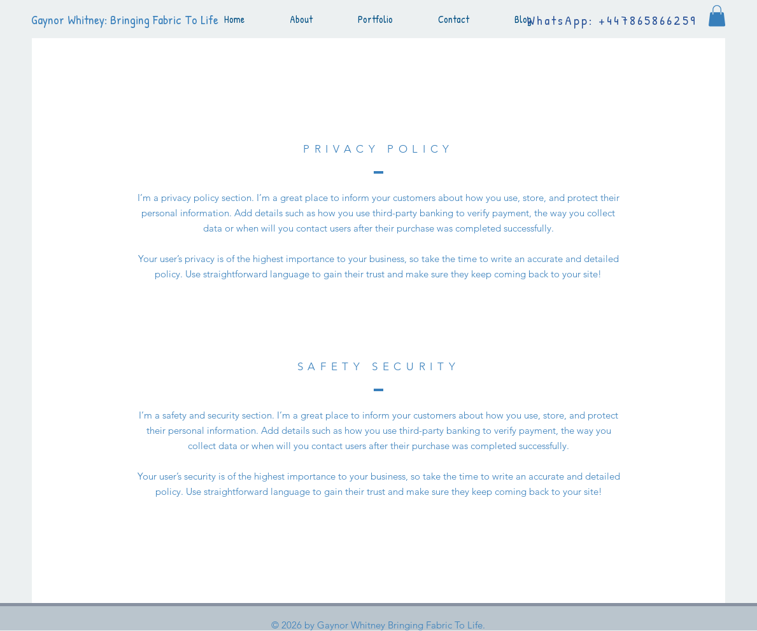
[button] (717, 15)
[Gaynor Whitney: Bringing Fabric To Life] (132, 20)
